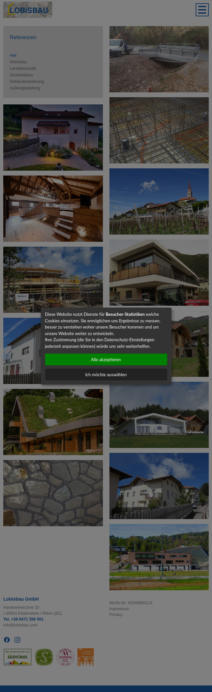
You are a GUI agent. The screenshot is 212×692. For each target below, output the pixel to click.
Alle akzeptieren (106, 359)
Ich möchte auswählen (106, 374)
